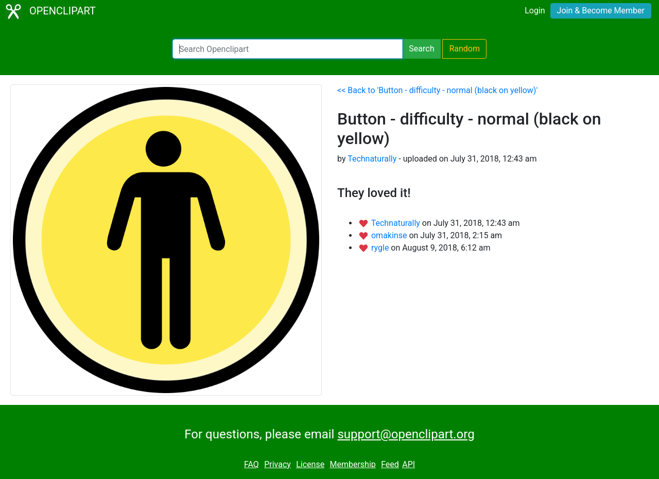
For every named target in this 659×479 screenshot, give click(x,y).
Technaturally (372, 159)
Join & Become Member (601, 10)
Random (464, 49)
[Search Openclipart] (287, 49)
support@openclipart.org (405, 434)
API (408, 464)
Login (535, 10)
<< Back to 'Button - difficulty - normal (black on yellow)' (437, 90)
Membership (352, 464)
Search (421, 49)
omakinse (390, 235)
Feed (390, 464)
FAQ (251, 464)
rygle (381, 248)
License (310, 464)
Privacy (277, 464)
